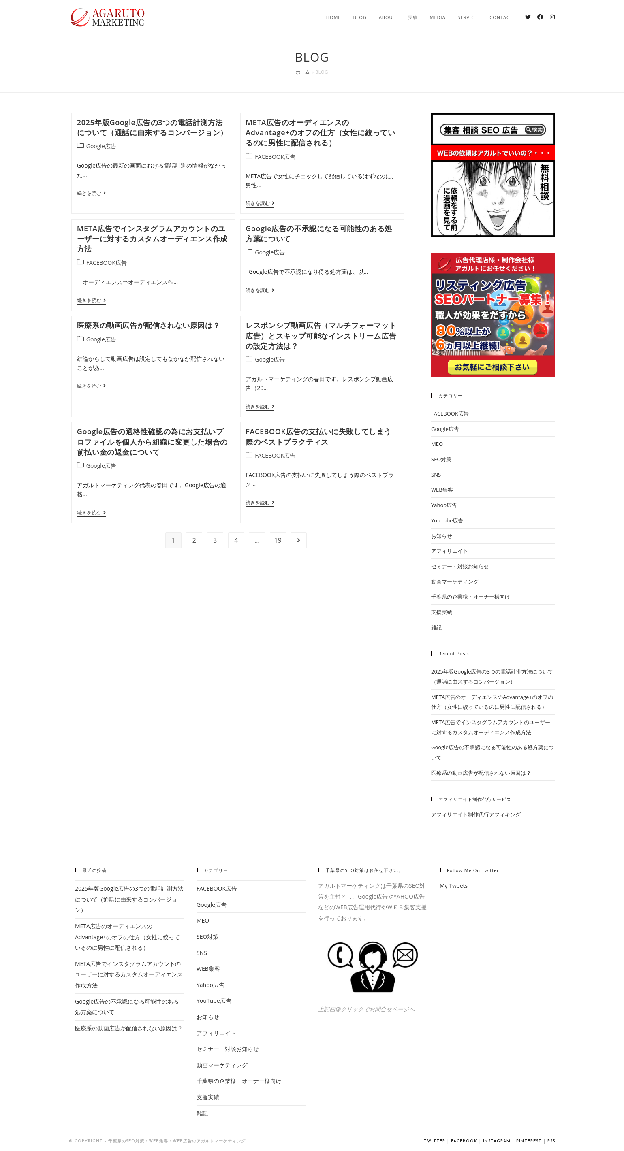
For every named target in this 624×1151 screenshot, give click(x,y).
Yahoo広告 (444, 505)
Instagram (497, 1141)
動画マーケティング (455, 581)
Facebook (464, 1141)
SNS (436, 474)
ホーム (303, 72)
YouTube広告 (447, 520)
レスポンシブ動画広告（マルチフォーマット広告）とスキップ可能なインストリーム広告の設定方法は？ (321, 335)
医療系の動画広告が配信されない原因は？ (148, 325)
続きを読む (91, 193)
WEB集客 (442, 489)
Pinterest (529, 1141)
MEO (437, 444)
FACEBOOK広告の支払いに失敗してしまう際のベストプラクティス (318, 436)
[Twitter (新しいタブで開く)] (528, 17)
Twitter (434, 1141)
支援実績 (441, 612)
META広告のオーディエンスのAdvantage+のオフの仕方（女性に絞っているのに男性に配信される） (320, 132)
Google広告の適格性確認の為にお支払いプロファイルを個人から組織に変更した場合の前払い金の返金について (152, 441)
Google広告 (101, 146)
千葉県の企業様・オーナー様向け (470, 596)
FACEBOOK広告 (275, 156)
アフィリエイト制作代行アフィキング (476, 814)
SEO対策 (441, 459)
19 (278, 540)
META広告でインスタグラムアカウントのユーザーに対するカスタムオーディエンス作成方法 (152, 239)
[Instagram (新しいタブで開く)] (552, 17)
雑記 (436, 627)
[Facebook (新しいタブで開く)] (540, 17)
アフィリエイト (449, 550)
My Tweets (454, 885)
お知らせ (441, 535)
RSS (551, 1141)
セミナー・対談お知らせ (460, 566)
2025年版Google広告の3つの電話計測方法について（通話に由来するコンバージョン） (152, 127)
